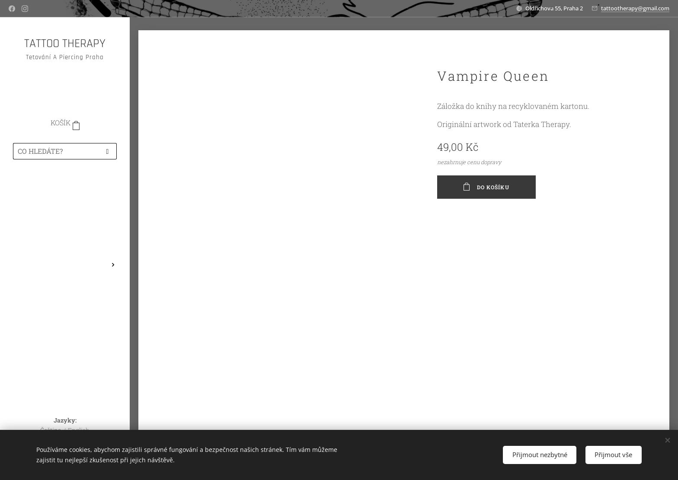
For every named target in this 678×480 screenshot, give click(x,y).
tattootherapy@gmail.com (635, 8)
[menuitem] (65, 191)
